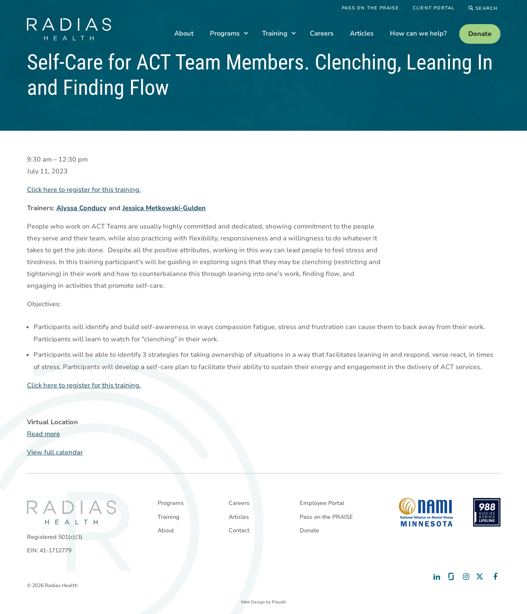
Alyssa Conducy (81, 208)
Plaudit (279, 602)
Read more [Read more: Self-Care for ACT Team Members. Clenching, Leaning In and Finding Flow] (43, 434)
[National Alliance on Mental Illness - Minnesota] (426, 512)
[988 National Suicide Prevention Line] (486, 512)
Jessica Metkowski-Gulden (164, 208)
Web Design (253, 602)
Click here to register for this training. (84, 189)
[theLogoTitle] (69, 29)
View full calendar (55, 452)
